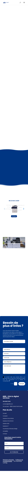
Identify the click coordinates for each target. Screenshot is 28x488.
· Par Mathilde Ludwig (13, 461)
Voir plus (14, 216)
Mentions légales (8, 460)
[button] (4, 208)
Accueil (4, 413)
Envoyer (22, 383)
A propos (5, 416)
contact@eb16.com (8, 404)
